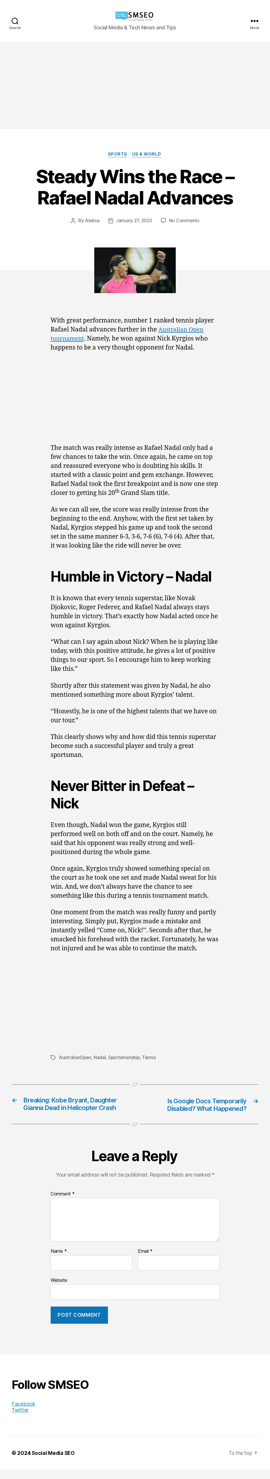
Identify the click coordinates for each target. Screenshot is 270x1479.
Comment (63, 1203)
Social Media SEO (54, 1463)
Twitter (20, 1419)
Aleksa (91, 221)
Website (59, 1289)
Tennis (151, 1058)
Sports (117, 154)
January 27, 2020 (134, 221)
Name (59, 1261)
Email (145, 1261)
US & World (147, 154)
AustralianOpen (75, 1058)
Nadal (101, 1058)
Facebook (23, 1413)
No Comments (185, 221)
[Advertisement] (135, 85)
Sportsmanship (125, 1058)
